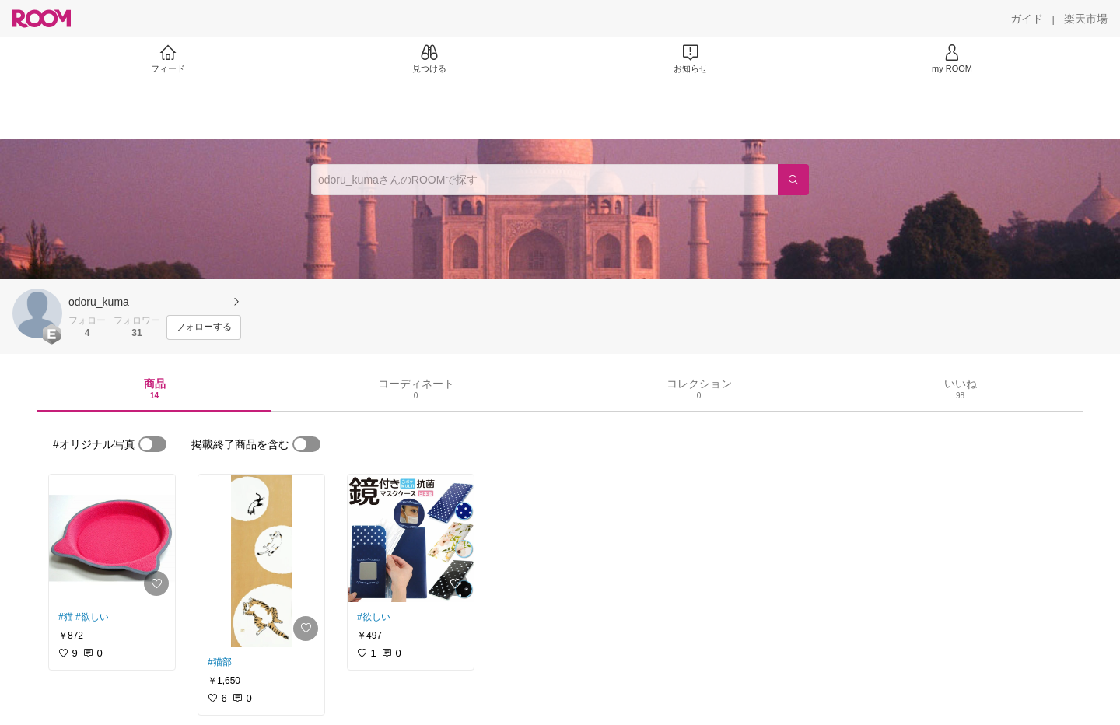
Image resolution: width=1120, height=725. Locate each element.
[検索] (793, 179)
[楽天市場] (1086, 19)
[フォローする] (203, 327)
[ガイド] (1026, 19)
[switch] (152, 444)
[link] (112, 538)
